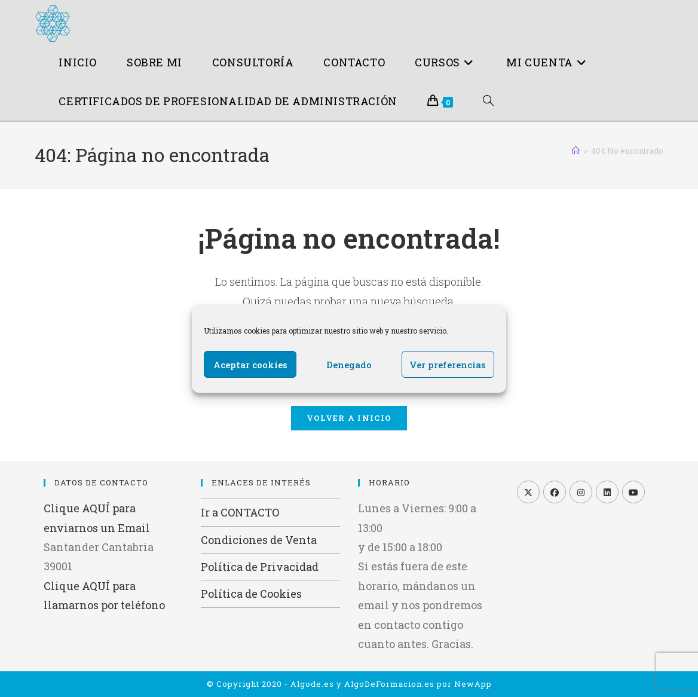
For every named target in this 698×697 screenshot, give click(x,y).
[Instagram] (581, 492)
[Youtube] (633, 492)
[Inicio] (576, 150)
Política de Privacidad (260, 567)
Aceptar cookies (250, 365)
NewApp (473, 683)
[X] (528, 492)
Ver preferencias (447, 365)
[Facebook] (554, 492)
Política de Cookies (251, 593)
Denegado (349, 365)
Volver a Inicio (349, 417)
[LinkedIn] (607, 492)
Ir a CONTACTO (240, 512)
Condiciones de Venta (259, 540)
